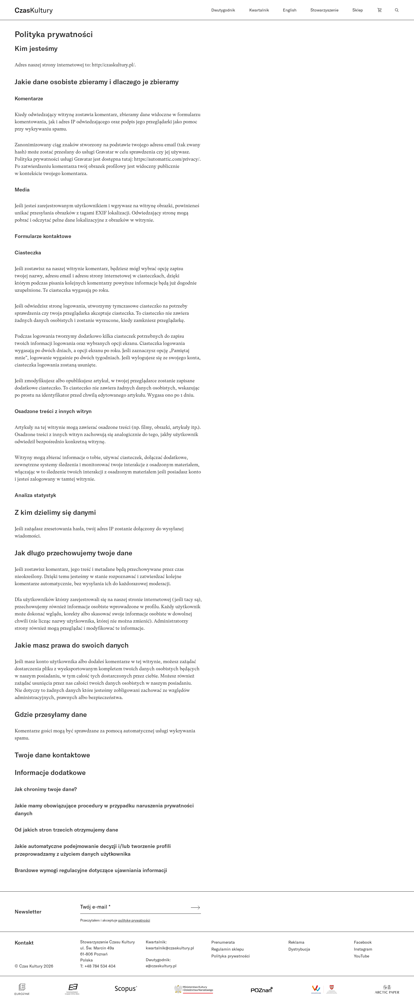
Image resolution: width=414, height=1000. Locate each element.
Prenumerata (223, 942)
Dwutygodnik (223, 9)
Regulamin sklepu (227, 949)
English (289, 9)
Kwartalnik (259, 9)
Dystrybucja (299, 949)
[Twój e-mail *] (135, 907)
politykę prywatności (134, 920)
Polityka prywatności (230, 955)
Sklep (357, 9)
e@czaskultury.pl (161, 965)
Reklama (296, 942)
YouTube (361, 955)
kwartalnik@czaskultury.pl (170, 947)
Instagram (363, 949)
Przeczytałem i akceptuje (115, 920)
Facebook (363, 942)
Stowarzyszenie (324, 9)
